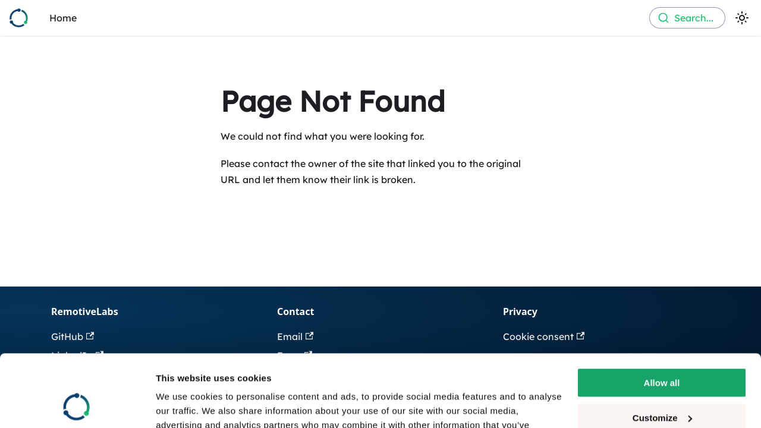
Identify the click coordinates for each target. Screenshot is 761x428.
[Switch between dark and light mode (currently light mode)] (741, 17)
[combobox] (687, 18)
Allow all (662, 315)
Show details (183, 404)
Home (63, 18)
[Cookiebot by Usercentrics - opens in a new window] (77, 405)
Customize (662, 350)
